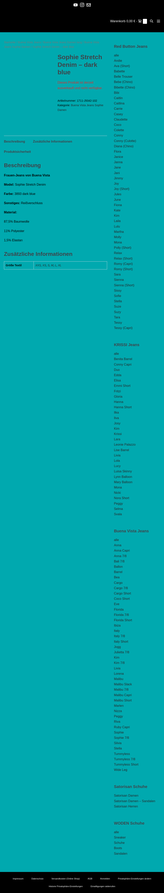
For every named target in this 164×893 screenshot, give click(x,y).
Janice (118, 157)
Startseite (10, 42)
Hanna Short (123, 407)
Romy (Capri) (123, 263)
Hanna (118, 402)
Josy (117, 423)
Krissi (118, 434)
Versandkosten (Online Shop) (65, 878)
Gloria (118, 396)
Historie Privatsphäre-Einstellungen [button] (66, 886)
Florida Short (123, 620)
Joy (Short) (121, 189)
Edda (117, 375)
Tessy (118, 322)
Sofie (117, 296)
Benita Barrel (123, 359)
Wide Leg (120, 769)
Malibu (118, 679)
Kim (117, 215)
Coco (117, 124)
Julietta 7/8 (121, 652)
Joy (116, 183)
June (117, 199)
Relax (118, 253)
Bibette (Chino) (124, 87)
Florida (119, 609)
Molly (117, 237)
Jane (117, 167)
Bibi (116, 92)
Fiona (118, 205)
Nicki (117, 492)
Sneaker (120, 837)
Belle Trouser (123, 76)
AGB (90, 878)
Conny (118, 135)
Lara (117, 439)
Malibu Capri (123, 695)
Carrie (118, 108)
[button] (151, 21)
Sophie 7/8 (121, 737)
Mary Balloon (123, 482)
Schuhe (119, 842)
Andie (118, 60)
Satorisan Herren (126, 806)
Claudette (121, 119)
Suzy (117, 312)
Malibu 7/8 (121, 689)
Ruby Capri (122, 727)
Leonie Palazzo (125, 444)
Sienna (119, 279)
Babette (119, 71)
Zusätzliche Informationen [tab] (52, 141)
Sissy (118, 290)
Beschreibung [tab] (14, 141)
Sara (117, 274)
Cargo (118, 582)
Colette (119, 130)
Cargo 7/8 (121, 588)
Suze (117, 306)
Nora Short (121, 498)
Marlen (119, 705)
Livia (117, 455)
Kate (117, 210)
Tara (117, 317)
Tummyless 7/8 (124, 759)
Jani (117, 173)
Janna (118, 162)
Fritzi (117, 391)
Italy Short (121, 641)
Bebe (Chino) (123, 82)
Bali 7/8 (119, 561)
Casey (118, 114)
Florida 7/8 (121, 615)
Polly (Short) (122, 247)
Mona (118, 242)
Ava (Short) (122, 66)
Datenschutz (37, 878)
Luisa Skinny (123, 471)
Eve (117, 604)
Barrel (118, 572)
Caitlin (118, 98)
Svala (118, 514)
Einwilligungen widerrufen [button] (103, 886)
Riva (117, 721)
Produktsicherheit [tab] (17, 151)
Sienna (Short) (124, 285)
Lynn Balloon (123, 476)
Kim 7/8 (119, 662)
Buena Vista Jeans (29, 42)
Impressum (18, 878)
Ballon (118, 566)
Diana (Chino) (124, 146)
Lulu (117, 226)
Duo (117, 369)
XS (44, 265)
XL (59, 265)
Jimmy (118, 178)
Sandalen (120, 853)
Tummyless (122, 754)
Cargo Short (122, 593)
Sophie (119, 732)
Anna (117, 545)
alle (116, 55)
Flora (117, 151)
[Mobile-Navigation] (158, 21)
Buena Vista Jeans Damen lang (62, 42)
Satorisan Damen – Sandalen (134, 801)
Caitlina (119, 103)
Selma (118, 509)
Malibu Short (123, 700)
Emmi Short (122, 385)
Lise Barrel (121, 450)
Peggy (118, 503)
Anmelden (105, 878)
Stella (118, 301)
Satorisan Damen (126, 795)
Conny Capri (123, 364)
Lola (117, 460)
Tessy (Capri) (123, 328)
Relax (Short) (123, 258)
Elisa (117, 380)
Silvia (118, 743)
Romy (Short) (123, 269)
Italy (117, 630)
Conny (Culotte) (125, 141)
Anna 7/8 (120, 556)
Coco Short (122, 598)
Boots (118, 848)
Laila (117, 221)
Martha (119, 231)
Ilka (116, 412)
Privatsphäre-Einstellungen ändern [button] (134, 878)
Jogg (117, 647)
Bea (117, 577)
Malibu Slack (123, 684)
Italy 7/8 (119, 636)
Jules (117, 194)
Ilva (116, 418)
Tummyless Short (126, 764)
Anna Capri (122, 550)
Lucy (117, 466)
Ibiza (117, 625)
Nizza (118, 711)
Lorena (119, 673)
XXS (38, 265)
